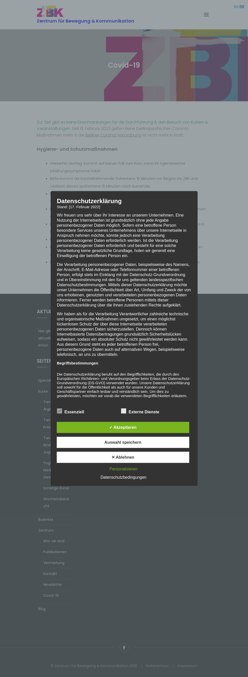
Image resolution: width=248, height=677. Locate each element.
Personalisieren (123, 469)
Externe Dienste (140, 411)
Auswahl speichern (122, 442)
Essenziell (70, 411)
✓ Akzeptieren (123, 427)
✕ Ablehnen (122, 457)
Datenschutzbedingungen (123, 477)
